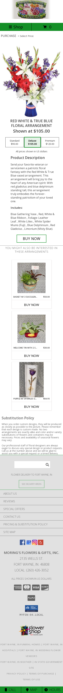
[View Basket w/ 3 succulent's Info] (31, 278)
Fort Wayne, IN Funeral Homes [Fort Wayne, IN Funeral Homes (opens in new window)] (20, 644)
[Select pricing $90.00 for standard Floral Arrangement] (15, 142)
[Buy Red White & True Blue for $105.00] (32, 239)
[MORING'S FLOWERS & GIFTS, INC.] (31, 18)
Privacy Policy (16, 673)
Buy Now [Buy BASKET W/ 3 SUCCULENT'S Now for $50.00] (31, 305)
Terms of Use (31, 679)
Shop (16, 27)
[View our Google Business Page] (28, 544)
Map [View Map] (31, 689)
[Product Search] (32, 464)
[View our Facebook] (22, 544)
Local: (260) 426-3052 (32, 570)
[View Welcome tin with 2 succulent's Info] (31, 329)
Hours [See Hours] (52, 689)
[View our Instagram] (34, 544)
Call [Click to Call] (10, 689)
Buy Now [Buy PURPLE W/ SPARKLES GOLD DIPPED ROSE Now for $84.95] (31, 406)
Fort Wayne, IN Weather (16, 661)
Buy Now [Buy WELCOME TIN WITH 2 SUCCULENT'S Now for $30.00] (31, 356)
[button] (31, 608)
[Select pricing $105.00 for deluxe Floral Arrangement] (32, 142)
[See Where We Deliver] (31, 483)
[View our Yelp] (40, 544)
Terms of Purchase (41, 673)
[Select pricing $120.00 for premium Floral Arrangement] (50, 142)
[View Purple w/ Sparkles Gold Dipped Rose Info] (31, 379)
